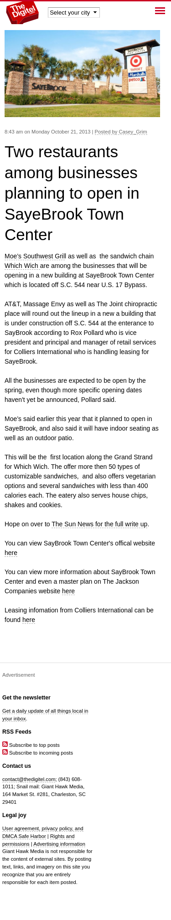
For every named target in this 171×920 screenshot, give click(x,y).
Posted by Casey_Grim (121, 131)
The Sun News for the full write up (99, 524)
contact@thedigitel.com (28, 779)
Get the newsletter (26, 697)
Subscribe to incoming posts (37, 753)
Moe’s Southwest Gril (35, 256)
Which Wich (22, 265)
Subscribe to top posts (31, 745)
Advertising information (59, 844)
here (11, 552)
